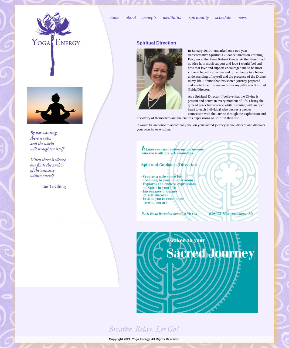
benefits (149, 17)
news (242, 17)
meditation (173, 17)
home (115, 17)
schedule (223, 17)
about (131, 17)
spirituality (199, 17)
